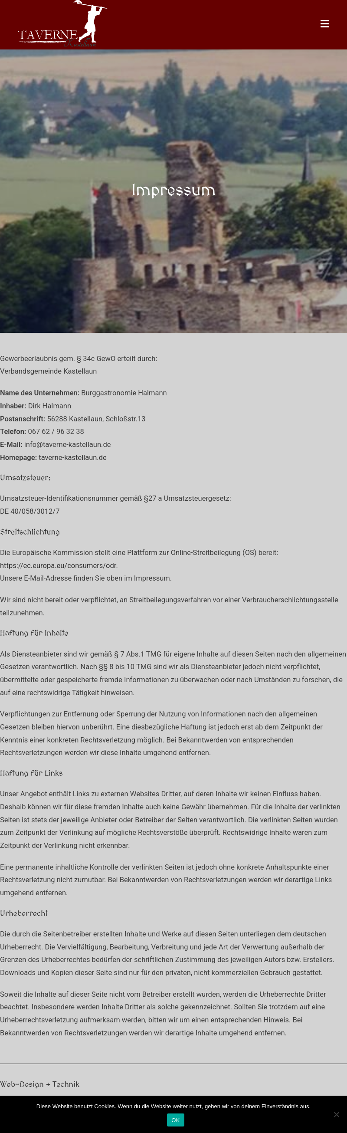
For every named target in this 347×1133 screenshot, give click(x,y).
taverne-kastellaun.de (73, 457)
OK (175, 1120)
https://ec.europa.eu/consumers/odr (58, 566)
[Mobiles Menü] (325, 24)
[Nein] (336, 1114)
